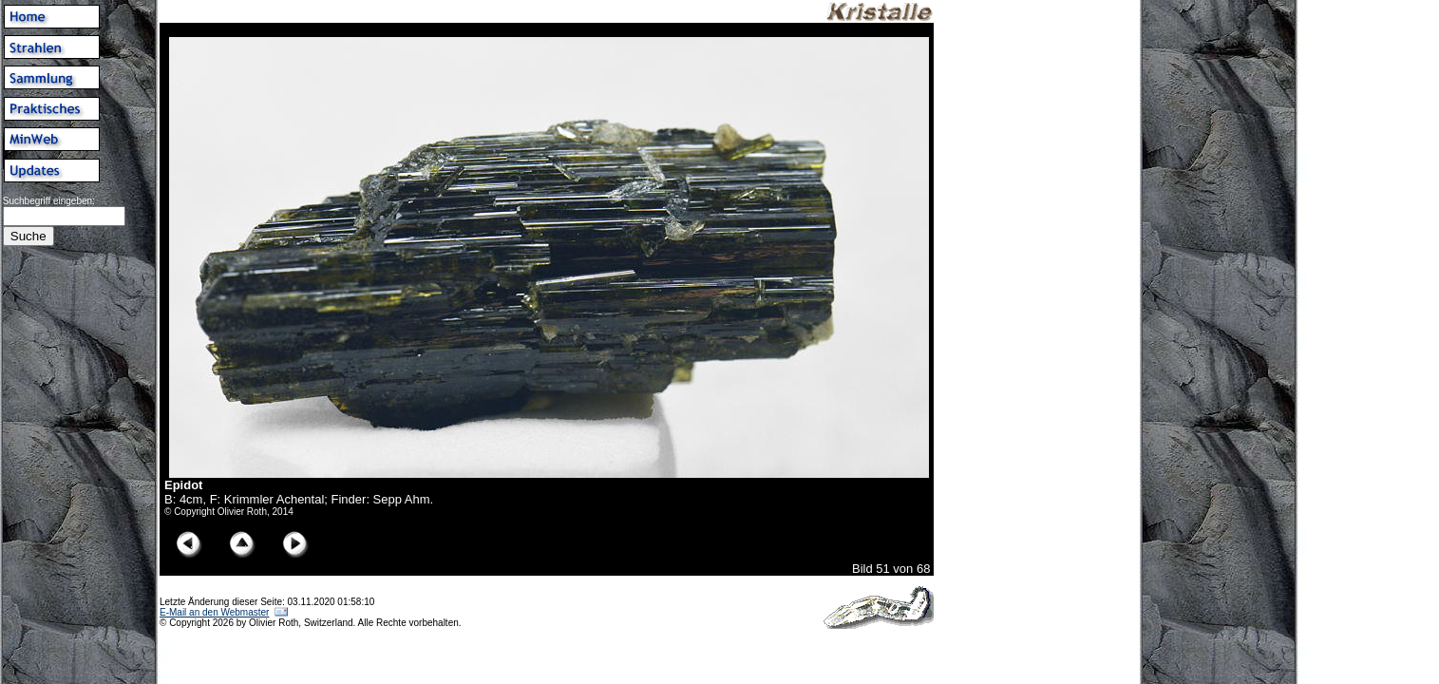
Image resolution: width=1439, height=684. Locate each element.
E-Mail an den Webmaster (214, 612)
